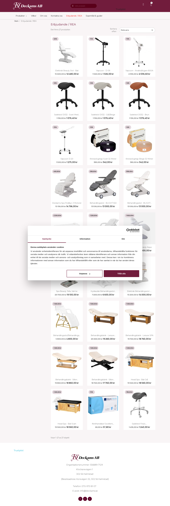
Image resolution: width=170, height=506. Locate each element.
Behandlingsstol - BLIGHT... (139, 203)
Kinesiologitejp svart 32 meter (103, 159)
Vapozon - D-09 (103, 71)
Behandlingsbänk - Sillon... (66, 380)
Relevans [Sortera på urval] (137, 30)
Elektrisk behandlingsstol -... (139, 291)
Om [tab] (123, 239)
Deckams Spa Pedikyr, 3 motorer (66, 203)
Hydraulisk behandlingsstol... (103, 291)
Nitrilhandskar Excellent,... (103, 424)
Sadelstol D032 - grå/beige (103, 115)
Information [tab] (85, 239)
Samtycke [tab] (46, 239)
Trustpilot (121, 9)
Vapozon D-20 (66, 159)
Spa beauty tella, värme (66, 291)
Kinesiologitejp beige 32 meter (139, 159)
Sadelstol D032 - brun (139, 115)
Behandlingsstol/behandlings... (66, 335)
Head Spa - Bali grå (139, 380)
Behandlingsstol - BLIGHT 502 (103, 203)
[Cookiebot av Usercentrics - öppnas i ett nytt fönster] (128, 230)
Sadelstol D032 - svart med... (66, 115)
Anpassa (84, 273)
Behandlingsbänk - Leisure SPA (139, 335)
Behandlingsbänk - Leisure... (103, 335)
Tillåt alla (121, 273)
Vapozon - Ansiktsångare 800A (139, 71)
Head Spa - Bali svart (67, 424)
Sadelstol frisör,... (139, 424)
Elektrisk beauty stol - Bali (66, 71)
